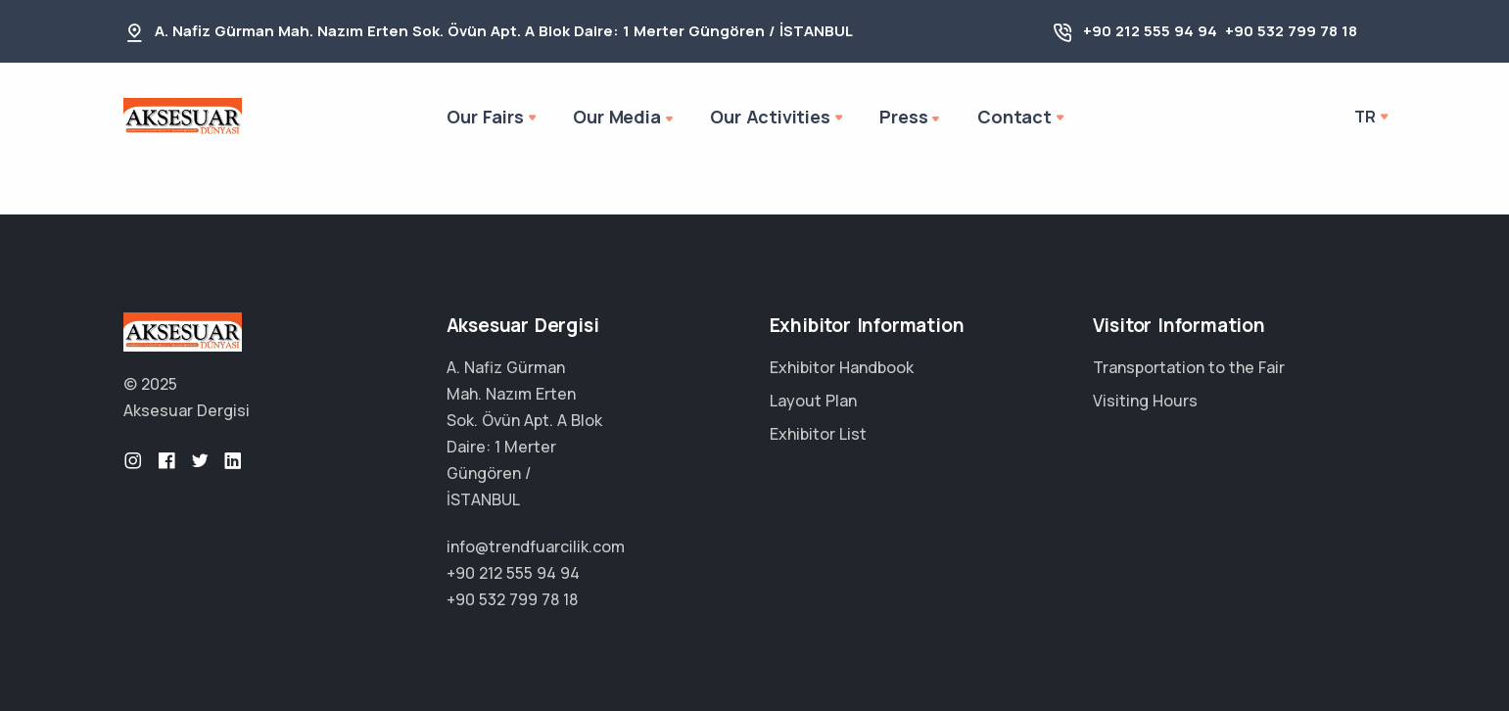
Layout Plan (813, 400)
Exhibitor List (818, 434)
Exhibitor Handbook (842, 367)
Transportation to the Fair (1189, 367)
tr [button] (1365, 116)
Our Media (624, 118)
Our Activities (769, 116)
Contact (1014, 116)
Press (911, 118)
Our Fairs (485, 116)
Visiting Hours (1145, 400)
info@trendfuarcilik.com (536, 546)
